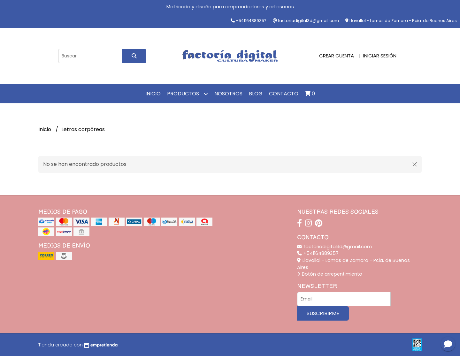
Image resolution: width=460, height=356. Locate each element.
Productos (187, 93)
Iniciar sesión (379, 55)
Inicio (153, 93)
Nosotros (228, 93)
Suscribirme (323, 313)
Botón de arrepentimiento (329, 274)
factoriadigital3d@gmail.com (334, 246)
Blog (256, 93)
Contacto (283, 93)
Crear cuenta (336, 55)
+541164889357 (318, 253)
